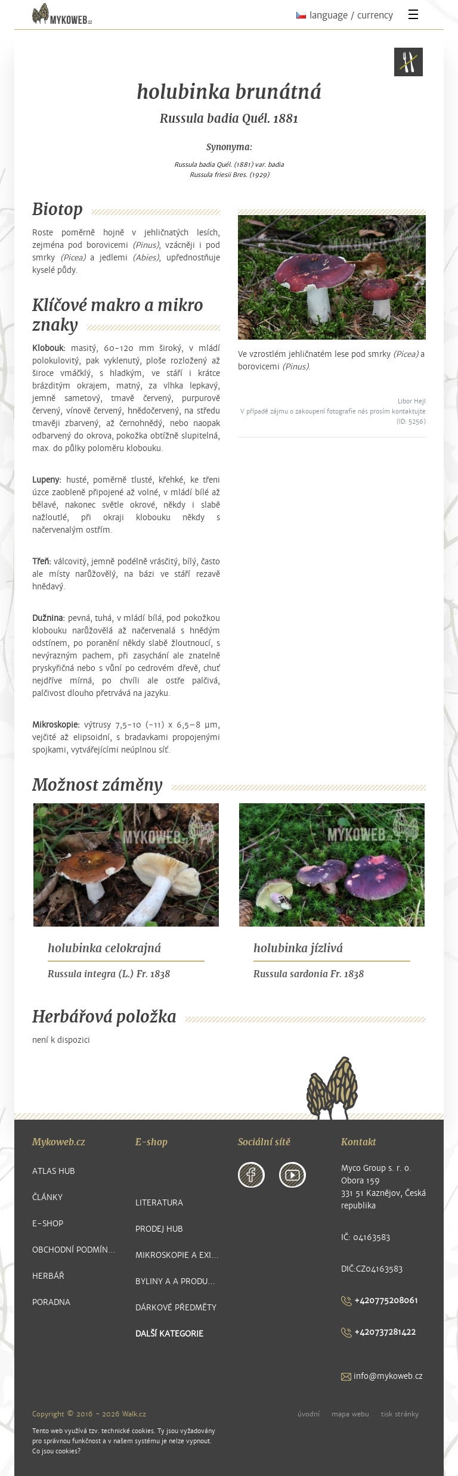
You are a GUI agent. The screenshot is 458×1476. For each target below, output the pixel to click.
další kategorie (169, 1334)
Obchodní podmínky (74, 1250)
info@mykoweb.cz (382, 1376)
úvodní (309, 1414)
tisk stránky (400, 1414)
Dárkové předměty (175, 1308)
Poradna (51, 1302)
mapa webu (350, 1414)
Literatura (159, 1203)
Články (47, 1197)
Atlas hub (53, 1171)
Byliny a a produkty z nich (178, 1281)
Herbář (48, 1276)
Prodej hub (159, 1229)
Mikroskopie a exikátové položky (178, 1255)
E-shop (47, 1224)
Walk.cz (134, 1414)
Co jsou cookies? (56, 1451)
